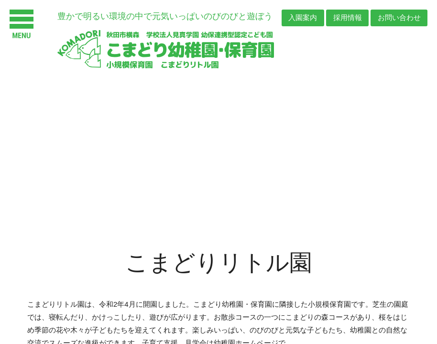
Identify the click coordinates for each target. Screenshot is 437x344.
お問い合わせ (398, 18)
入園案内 (301, 18)
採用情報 (346, 18)
